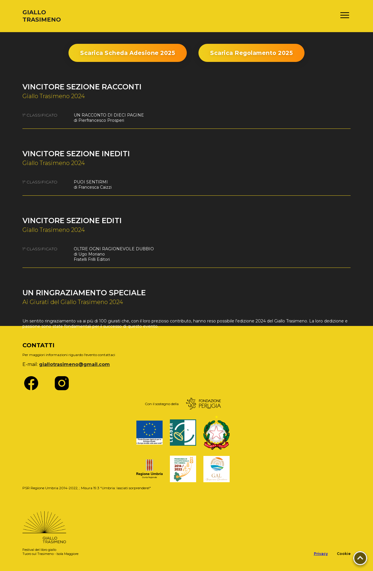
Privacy (321, 553)
